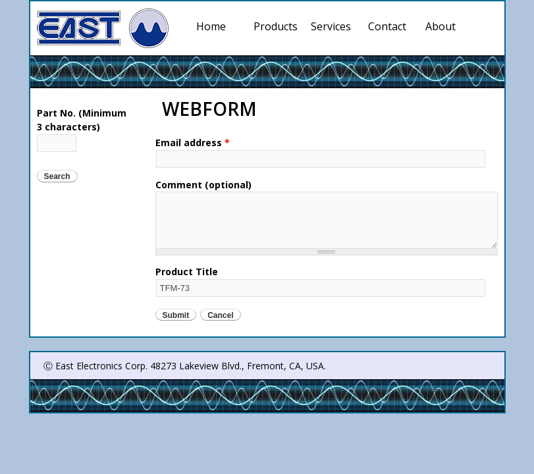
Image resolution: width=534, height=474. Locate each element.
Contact (387, 26)
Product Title (186, 271)
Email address (192, 142)
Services (333, 26)
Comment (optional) (203, 184)
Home (211, 26)
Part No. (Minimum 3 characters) (81, 120)
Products (276, 26)
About (440, 26)
